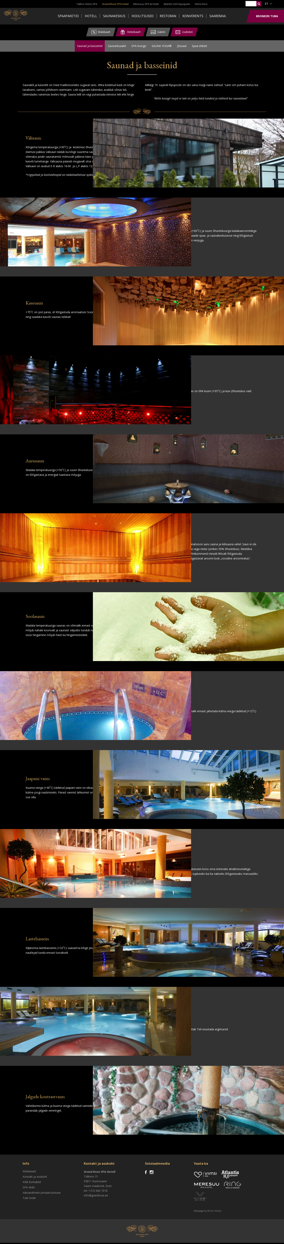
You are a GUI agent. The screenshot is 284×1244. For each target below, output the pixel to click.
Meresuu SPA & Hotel (146, 4)
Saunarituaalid (117, 46)
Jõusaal (181, 46)
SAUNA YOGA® (162, 46)
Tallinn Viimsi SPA (87, 4)
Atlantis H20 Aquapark (176, 4)
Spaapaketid (68, 16)
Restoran (168, 16)
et (266, 4)
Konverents (192, 16)
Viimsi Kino (201, 4)
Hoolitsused (143, 16)
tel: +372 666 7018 (95, 1192)
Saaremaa (217, 16)
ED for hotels (214, 1211)
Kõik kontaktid (32, 1183)
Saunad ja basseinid (89, 46)
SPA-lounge (138, 46)
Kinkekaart (29, 1172)
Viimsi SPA (19, 16)
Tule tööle (29, 1199)
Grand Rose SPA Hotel (115, 4)
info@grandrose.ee (96, 1196)
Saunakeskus (114, 16)
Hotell (91, 16)
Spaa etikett (199, 46)
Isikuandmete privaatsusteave (42, 1194)
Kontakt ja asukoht (35, 1178)
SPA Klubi (29, 1188)
